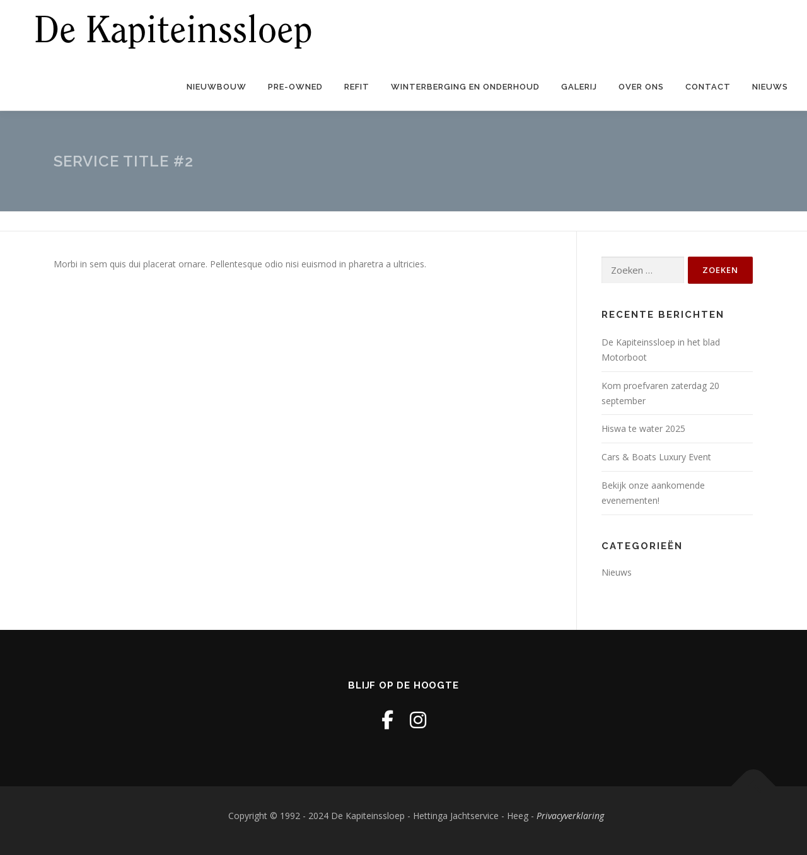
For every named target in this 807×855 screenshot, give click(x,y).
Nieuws (770, 86)
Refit (356, 86)
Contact (708, 86)
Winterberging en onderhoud (465, 86)
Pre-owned (295, 86)
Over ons (641, 86)
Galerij (579, 86)
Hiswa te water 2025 (643, 428)
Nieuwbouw (217, 86)
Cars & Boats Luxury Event (657, 457)
